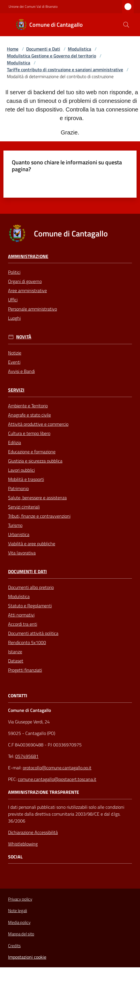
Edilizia (14, 442)
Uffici (13, 299)
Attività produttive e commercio (38, 424)
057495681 (27, 756)
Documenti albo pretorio (31, 587)
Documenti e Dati (43, 48)
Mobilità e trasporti (26, 479)
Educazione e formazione (31, 451)
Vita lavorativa (22, 552)
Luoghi (14, 318)
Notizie (14, 352)
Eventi (14, 362)
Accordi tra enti (22, 624)
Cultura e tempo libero (29, 433)
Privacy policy (20, 899)
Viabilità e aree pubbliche (31, 543)
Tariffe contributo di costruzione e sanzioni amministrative (65, 69)
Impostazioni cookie (27, 957)
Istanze (15, 651)
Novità (23, 337)
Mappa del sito (21, 934)
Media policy (19, 922)
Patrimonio (18, 488)
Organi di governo (25, 281)
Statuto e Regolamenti (30, 605)
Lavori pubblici (21, 470)
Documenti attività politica (33, 633)
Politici (14, 272)
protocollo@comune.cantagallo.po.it (57, 767)
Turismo (15, 525)
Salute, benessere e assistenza (37, 497)
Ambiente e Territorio (28, 405)
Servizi (16, 390)
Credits (14, 946)
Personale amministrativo (32, 308)
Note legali (17, 910)
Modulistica (79, 48)
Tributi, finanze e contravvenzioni (39, 516)
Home (12, 48)
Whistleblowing (23, 843)
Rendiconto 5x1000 (27, 642)
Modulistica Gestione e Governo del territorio (51, 55)
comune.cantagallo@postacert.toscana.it (57, 779)
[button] (126, 25)
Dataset (15, 660)
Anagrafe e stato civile (29, 414)
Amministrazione (28, 256)
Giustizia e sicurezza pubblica (35, 460)
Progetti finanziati (25, 670)
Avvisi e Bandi (21, 371)
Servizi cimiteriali (24, 506)
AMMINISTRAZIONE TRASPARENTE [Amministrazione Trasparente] (43, 792)
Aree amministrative (27, 290)
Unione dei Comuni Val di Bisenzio (33, 6)
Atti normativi (21, 614)
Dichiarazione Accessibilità (33, 832)
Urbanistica (18, 534)
